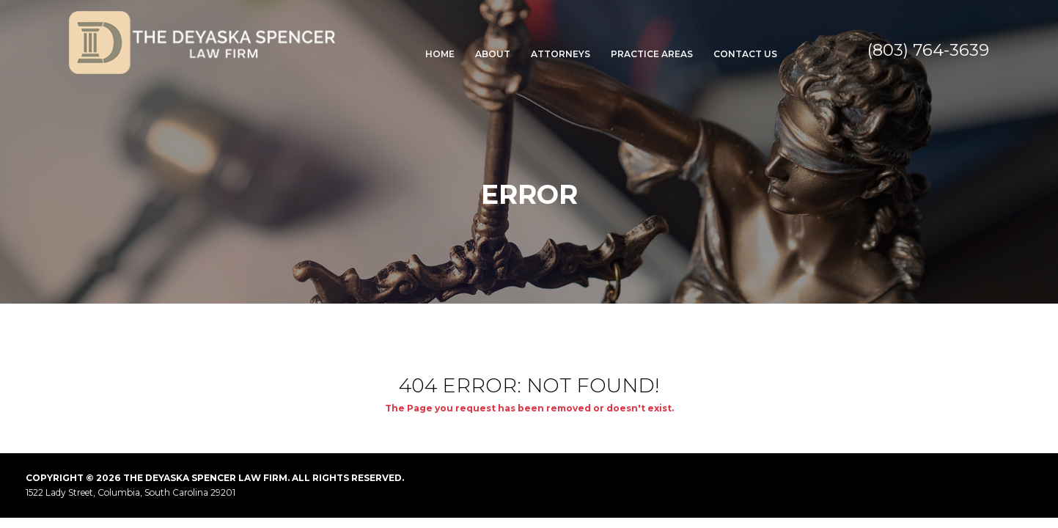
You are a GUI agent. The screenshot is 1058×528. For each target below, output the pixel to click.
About (492, 53)
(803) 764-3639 (928, 50)
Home (440, 53)
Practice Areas (652, 53)
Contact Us (745, 53)
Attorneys (560, 53)
